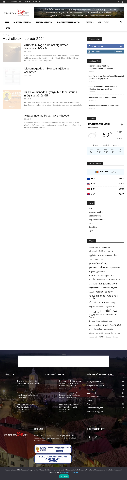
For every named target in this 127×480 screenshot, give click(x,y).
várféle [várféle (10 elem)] (101, 337)
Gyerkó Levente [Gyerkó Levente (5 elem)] (115, 267)
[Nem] (124, 473)
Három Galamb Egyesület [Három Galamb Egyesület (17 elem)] (101, 275)
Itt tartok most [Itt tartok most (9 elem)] (114, 280)
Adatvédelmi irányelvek (69, 472)
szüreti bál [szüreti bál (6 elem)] (99, 333)
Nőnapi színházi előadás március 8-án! (104, 106)
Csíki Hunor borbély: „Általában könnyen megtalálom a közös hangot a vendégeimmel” (69, 395)
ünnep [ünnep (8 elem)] (115, 337)
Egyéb (8, 28)
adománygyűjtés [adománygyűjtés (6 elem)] (94, 247)
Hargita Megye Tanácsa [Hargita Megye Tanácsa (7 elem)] (97, 272)
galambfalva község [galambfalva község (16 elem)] (98, 263)
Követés (119, 51)
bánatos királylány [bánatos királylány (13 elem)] (97, 251)
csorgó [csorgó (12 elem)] (110, 251)
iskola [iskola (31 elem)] (92, 279)
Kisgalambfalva (45, 22)
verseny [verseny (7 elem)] (117, 333)
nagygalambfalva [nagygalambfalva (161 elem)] (103, 310)
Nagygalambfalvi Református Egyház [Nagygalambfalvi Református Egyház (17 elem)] (103, 315)
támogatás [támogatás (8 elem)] (109, 333)
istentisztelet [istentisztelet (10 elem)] (102, 279)
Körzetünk (104, 22)
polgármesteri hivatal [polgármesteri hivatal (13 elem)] (98, 325)
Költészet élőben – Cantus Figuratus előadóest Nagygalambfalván (103, 87)
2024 (13, 35)
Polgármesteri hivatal (69, 22)
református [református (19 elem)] (115, 325)
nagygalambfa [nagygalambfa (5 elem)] (110, 307)
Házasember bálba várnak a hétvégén (47, 115)
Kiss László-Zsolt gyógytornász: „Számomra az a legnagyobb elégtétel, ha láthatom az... (70, 383)
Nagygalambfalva (23, 22)
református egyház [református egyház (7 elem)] (95, 329)
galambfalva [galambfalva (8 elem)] (99, 259)
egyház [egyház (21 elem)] (92, 255)
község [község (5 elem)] (113, 303)
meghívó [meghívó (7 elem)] (92, 307)
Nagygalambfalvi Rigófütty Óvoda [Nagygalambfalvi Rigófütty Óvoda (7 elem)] (100, 321)
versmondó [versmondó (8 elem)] (93, 337)
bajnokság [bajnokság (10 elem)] (106, 247)
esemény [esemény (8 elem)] (108, 255)
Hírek (6, 22)
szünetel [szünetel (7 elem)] (91, 333)
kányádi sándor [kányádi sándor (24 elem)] (104, 291)
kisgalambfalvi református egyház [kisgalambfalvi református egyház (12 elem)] (103, 287)
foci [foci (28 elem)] (116, 255)
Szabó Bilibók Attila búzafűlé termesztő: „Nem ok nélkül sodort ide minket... (69, 407)
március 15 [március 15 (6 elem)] (100, 307)
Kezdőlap (6, 35)
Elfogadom (64, 476)
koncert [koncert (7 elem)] (91, 292)
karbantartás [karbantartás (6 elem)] (93, 284)
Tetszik (120, 46)
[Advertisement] (63, 361)
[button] (121, 22)
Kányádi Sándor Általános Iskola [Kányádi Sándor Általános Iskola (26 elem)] (103, 297)
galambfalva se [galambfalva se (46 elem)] (98, 267)
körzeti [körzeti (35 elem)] (93, 302)
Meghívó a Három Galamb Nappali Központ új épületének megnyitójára (106, 77)
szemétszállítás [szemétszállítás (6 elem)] (109, 329)
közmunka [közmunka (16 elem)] (104, 302)
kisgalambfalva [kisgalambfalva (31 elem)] (108, 283)
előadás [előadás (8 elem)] (101, 255)
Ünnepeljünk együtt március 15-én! (102, 97)
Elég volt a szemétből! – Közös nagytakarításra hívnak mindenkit (102, 67)
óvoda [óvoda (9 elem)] (108, 337)
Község (89, 22)
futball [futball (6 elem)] (91, 259)
